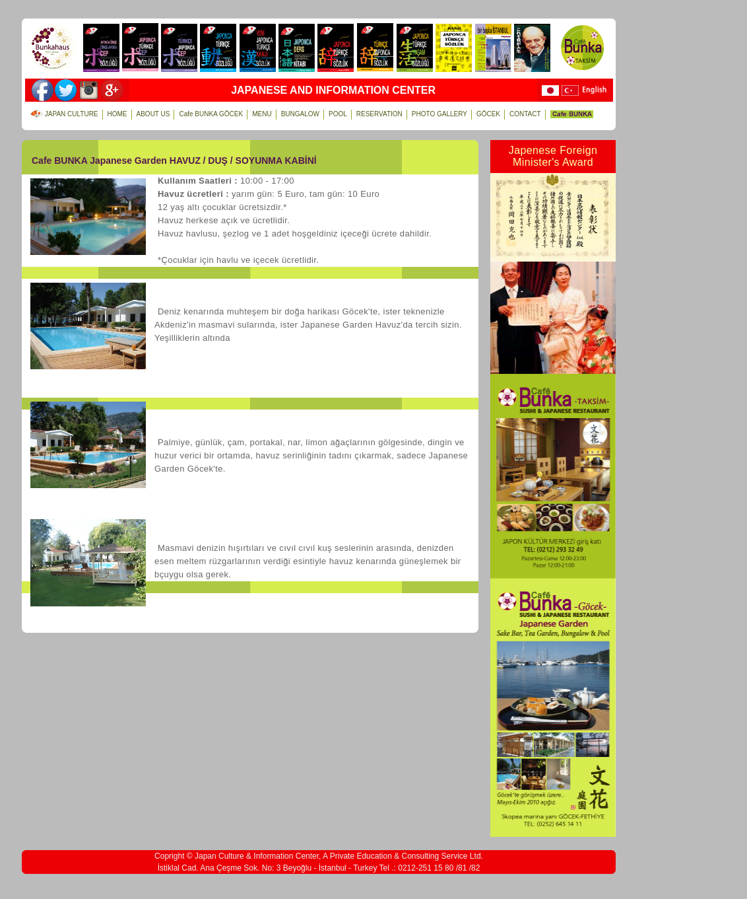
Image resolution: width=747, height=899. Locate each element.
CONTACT (525, 114)
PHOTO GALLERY (439, 114)
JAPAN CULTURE (64, 114)
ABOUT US (153, 114)
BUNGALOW (300, 114)
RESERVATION (379, 114)
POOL (338, 114)
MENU (261, 114)
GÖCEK (488, 114)
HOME (117, 114)
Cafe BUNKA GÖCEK (211, 114)
